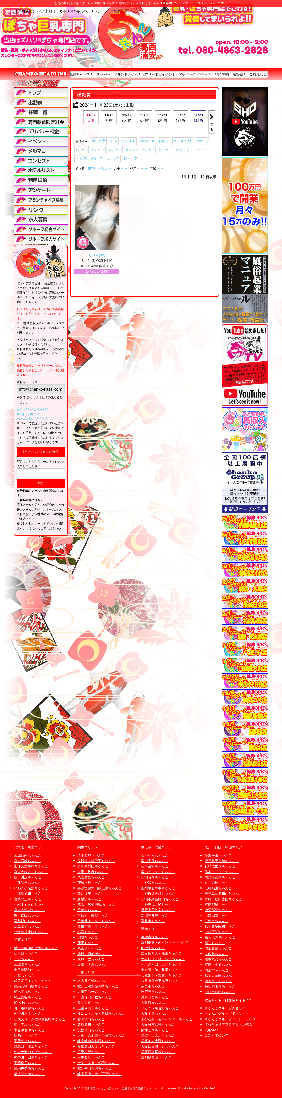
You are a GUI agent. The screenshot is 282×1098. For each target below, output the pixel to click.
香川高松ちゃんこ (218, 882)
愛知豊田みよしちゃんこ (96, 1046)
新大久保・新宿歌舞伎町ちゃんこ (39, 1019)
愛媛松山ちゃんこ (218, 855)
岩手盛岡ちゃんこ (27, 915)
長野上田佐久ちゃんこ (158, 909)
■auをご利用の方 (28, 414)
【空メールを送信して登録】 (41, 452)
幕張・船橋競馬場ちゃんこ (98, 904)
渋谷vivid (212, 1030)
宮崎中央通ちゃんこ (220, 964)
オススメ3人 (182, 141)
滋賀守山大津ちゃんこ (158, 1035)
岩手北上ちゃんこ (27, 899)
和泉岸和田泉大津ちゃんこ (161, 964)
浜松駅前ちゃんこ (91, 1030)
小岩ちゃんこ (87, 931)
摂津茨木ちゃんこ (154, 1030)
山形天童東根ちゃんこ (31, 866)
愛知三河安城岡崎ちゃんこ (98, 986)
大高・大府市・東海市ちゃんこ (101, 1035)
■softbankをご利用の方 (32, 418)
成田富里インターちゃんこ (34, 980)
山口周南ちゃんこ (218, 915)
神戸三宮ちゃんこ (154, 991)
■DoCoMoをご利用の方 (32, 409)
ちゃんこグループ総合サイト (227, 1008)
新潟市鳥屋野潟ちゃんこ (160, 899)
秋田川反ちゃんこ (27, 877)
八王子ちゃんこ (89, 948)
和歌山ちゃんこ (153, 948)
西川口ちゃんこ (26, 953)
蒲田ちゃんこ (87, 942)
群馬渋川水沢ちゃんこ (31, 1046)
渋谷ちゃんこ (87, 937)
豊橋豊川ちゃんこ (91, 1024)
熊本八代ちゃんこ (218, 959)
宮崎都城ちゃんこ (218, 904)
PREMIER (147, 141)
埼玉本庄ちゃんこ (27, 1024)
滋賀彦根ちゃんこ (154, 937)
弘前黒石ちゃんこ (27, 882)
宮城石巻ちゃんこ (27, 860)
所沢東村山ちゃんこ (92, 866)
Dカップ (115, 149)
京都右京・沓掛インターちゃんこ (166, 1019)
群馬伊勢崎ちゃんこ (29, 1068)
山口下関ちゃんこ (218, 931)
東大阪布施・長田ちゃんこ (161, 969)
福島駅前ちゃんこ (27, 926)
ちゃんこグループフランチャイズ (230, 1019)
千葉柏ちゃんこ (89, 909)
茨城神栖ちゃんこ (91, 882)
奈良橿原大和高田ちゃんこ (161, 953)
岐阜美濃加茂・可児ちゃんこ (99, 1073)
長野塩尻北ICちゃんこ (158, 904)
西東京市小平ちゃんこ (94, 926)
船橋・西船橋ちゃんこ (94, 953)
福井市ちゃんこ (153, 920)
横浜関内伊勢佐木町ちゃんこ (36, 948)
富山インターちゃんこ (158, 871)
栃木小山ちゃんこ (27, 1002)
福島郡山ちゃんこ (27, 920)
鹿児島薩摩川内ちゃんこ (223, 893)
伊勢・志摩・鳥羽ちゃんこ (98, 1062)
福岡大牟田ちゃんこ (220, 975)
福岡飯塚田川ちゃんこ (222, 926)
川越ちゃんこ (24, 975)
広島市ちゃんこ (216, 920)
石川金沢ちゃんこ (154, 866)
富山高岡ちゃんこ (154, 860)
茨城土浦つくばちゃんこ (33, 1051)
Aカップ (203, 141)
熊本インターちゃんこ (222, 871)
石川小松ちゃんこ (154, 855)
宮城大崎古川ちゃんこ (31, 871)
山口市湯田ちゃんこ (220, 992)
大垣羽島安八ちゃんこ (94, 991)
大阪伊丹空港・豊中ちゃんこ (163, 959)
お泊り (164, 141)
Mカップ (131, 158)
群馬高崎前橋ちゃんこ (31, 986)
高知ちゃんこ (215, 942)
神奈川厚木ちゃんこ (29, 1013)
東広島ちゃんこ (216, 953)
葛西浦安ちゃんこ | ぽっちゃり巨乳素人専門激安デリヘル (119, 1088)
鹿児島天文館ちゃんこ (222, 860)
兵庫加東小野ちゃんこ (158, 1040)
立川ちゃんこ (24, 959)
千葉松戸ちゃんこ (27, 1062)
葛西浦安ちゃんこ (91, 893)
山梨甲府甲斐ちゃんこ (158, 888)
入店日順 (104, 168)
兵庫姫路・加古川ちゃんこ (161, 975)
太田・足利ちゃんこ (92, 871)
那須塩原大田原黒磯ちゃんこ (99, 888)
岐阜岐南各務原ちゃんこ (96, 1040)
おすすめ (129, 141)
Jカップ (81, 158)
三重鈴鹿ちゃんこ (91, 1057)
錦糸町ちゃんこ (26, 1035)
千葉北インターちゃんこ (96, 920)
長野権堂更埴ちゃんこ (158, 893)
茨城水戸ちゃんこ (27, 964)
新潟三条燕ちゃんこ (156, 915)
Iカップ (199, 149)
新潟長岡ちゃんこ (154, 877)
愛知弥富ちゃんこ (91, 1002)
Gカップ (165, 149)
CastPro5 (209, 1088)
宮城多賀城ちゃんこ (29, 909)
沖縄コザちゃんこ (218, 981)
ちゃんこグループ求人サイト (227, 1013)
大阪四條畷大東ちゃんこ (160, 1046)
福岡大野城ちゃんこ (220, 937)
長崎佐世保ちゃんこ (220, 866)
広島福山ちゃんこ (218, 888)
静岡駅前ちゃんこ (91, 1019)
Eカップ (132, 149)
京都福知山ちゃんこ (156, 1057)
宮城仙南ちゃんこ (27, 855)
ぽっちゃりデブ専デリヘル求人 (228, 1024)
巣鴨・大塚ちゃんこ (92, 964)
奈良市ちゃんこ (153, 986)
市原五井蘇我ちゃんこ (94, 915)
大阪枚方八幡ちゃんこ (158, 1024)
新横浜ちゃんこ (89, 899)
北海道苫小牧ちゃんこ (31, 931)
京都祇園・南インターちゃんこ (165, 942)
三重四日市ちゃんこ (92, 1008)
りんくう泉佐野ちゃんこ (160, 1008)
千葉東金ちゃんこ (27, 1040)
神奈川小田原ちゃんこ (31, 1057)
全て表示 (99, 141)
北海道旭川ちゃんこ (29, 893)
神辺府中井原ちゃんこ (222, 986)
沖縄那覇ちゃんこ (218, 909)
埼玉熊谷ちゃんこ (27, 997)
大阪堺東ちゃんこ (154, 1002)
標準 (91, 168)
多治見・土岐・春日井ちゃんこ (101, 1013)
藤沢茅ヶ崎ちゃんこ (29, 1073)
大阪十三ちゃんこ (154, 1013)
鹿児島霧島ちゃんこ (220, 877)
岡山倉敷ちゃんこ (218, 948)
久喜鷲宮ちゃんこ (91, 877)
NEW (114, 141)
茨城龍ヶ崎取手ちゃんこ (96, 860)
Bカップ (81, 149)
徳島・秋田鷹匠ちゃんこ (223, 899)
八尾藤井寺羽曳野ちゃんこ (161, 980)
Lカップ (113, 158)
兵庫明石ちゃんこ (154, 997)
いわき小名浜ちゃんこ (31, 888)
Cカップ (98, 149)
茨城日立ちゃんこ (91, 959)
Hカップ (182, 149)
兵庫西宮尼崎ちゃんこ (158, 1051)
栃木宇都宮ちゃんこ (29, 991)
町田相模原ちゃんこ (29, 1008)
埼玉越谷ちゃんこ (91, 855)
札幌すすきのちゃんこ (31, 904)
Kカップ (97, 158)
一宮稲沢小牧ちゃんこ (94, 997)
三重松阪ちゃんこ (91, 1051)
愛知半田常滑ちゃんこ (94, 1068)
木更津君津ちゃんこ (29, 1030)
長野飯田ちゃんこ (154, 882)
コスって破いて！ (218, 1035)
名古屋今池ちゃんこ (92, 980)
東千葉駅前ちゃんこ (29, 969)
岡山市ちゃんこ (216, 970)
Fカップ (149, 149)
